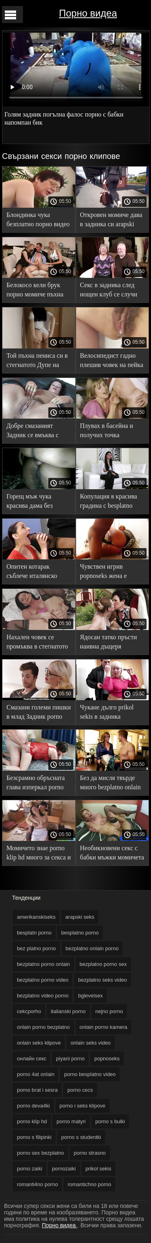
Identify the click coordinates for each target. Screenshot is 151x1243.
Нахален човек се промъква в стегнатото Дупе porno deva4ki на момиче (37, 643)
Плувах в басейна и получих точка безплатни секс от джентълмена (106, 431)
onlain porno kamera (104, 1027)
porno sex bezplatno (40, 1153)
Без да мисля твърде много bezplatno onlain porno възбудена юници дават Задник (112, 783)
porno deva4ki (33, 1106)
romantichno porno (89, 1184)
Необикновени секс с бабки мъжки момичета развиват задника (112, 854)
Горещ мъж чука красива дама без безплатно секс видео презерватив (35, 502)
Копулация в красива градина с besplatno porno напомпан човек (110, 502)
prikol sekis (98, 1169)
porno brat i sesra (37, 1090)
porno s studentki (81, 1137)
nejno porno (109, 1011)
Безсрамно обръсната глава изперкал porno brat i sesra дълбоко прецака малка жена (35, 783)
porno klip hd (32, 1121)
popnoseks (107, 1058)
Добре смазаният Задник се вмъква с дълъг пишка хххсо (32, 431)
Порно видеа (88, 13)
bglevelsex (90, 996)
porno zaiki (29, 1169)
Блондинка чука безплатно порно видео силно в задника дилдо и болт (38, 220)
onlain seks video (90, 1043)
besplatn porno (34, 933)
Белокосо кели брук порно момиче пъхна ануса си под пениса (34, 291)
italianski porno (68, 1011)
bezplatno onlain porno (92, 948)
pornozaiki (64, 1169)
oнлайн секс (31, 1058)
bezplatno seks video (102, 980)
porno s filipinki (34, 1137)
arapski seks (79, 917)
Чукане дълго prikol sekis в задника (107, 712)
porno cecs (80, 1090)
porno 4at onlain (35, 1074)
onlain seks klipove (39, 1043)
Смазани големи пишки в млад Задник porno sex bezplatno (38, 713)
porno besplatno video (90, 1074)
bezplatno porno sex (103, 964)
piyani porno (70, 1058)
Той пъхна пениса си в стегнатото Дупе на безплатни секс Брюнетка (37, 361)
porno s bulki (110, 1121)
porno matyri (70, 1121)
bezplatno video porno (42, 996)
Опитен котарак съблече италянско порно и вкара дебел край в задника (34, 572)
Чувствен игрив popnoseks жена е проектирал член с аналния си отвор (105, 572)
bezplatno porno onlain (43, 964)
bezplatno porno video (42, 980)
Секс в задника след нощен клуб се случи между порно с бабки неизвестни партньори (110, 291)
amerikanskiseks (36, 917)
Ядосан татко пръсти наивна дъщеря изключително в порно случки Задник (111, 643)
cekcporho (29, 1011)
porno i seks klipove (82, 1106)
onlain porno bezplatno (43, 1027)
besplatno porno (80, 933)
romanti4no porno (37, 1184)
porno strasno (90, 1153)
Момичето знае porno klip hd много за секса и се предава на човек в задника (38, 854)
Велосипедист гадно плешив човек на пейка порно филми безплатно (111, 361)
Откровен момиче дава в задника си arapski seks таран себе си (111, 220)
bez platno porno (36, 948)
